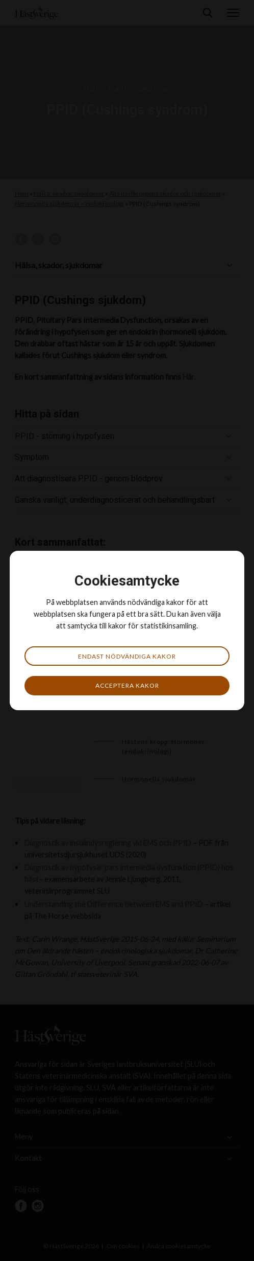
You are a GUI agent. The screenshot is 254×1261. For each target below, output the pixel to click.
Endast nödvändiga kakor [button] (127, 656)
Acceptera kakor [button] (127, 685)
